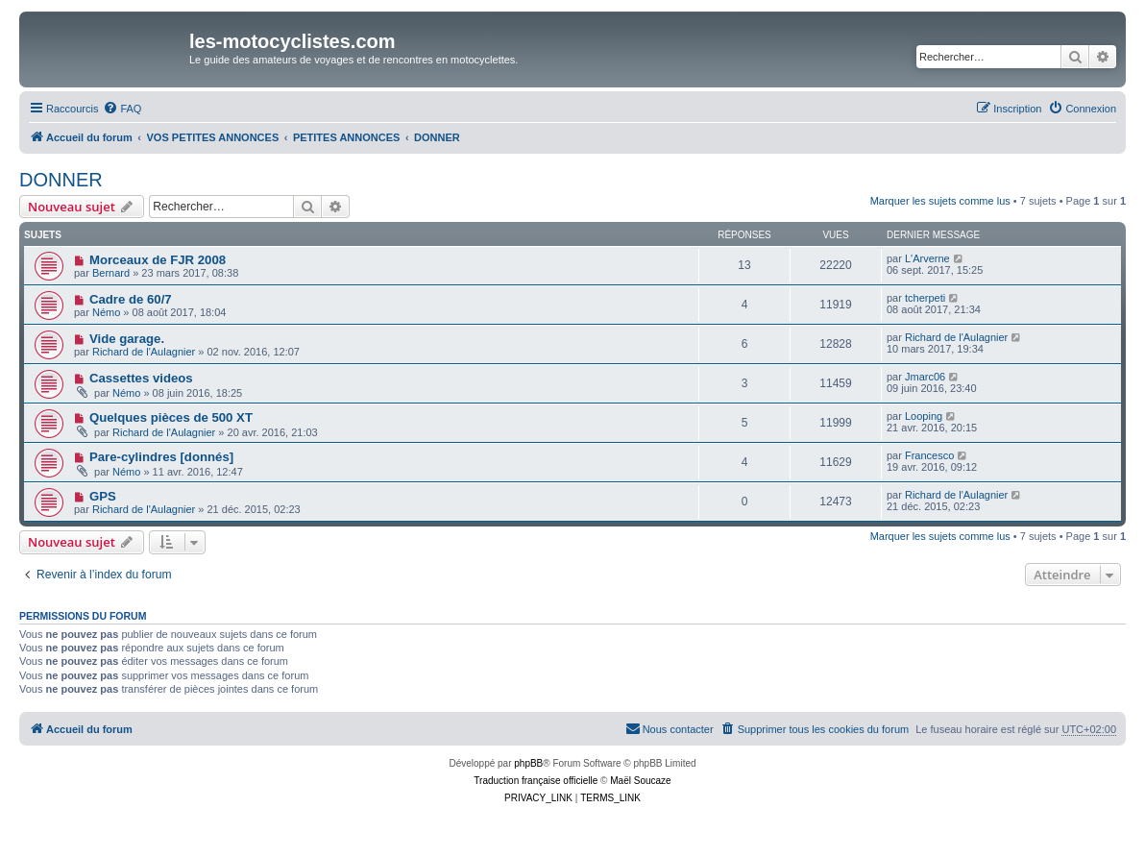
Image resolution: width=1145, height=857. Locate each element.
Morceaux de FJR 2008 (157, 260)
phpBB (528, 763)
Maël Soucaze (640, 780)
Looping (923, 416)
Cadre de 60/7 (130, 299)
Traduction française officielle (535, 780)
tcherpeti (925, 298)
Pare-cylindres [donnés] (161, 457)
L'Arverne (927, 258)
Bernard (111, 273)
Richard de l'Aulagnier (143, 351)
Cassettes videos (141, 378)
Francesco (929, 455)
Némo (106, 312)
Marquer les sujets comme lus (940, 201)
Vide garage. (126, 338)
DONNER (61, 179)
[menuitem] (122, 108)
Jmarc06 (925, 376)
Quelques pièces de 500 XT (171, 417)
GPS (102, 496)
